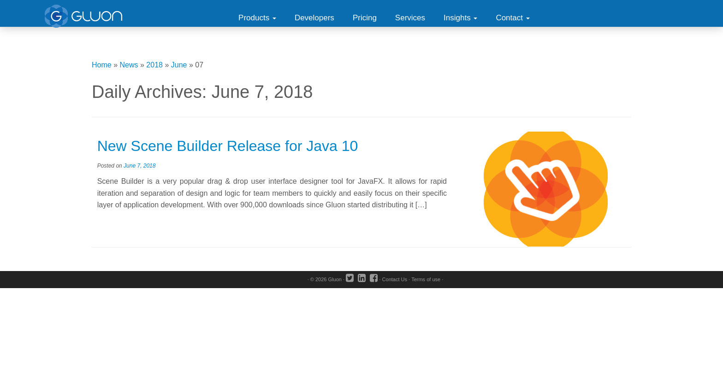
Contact (512, 17)
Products (257, 17)
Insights (460, 17)
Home (102, 65)
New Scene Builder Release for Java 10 (227, 146)
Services (410, 17)
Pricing (365, 17)
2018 (154, 65)
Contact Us (394, 279)
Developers (314, 17)
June (179, 65)
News (129, 65)
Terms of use (425, 279)
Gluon (335, 279)
